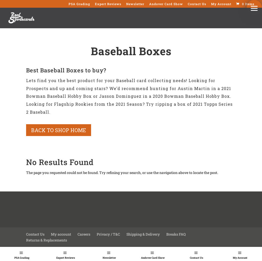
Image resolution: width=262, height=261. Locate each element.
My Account (221, 4)
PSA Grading (21, 257)
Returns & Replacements (46, 240)
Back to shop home (58, 130)
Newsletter (109, 257)
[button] (254, 7)
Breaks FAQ (176, 234)
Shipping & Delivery (143, 234)
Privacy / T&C (108, 234)
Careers (84, 234)
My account (61, 234)
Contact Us (196, 257)
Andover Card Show (153, 257)
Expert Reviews (65, 257)
